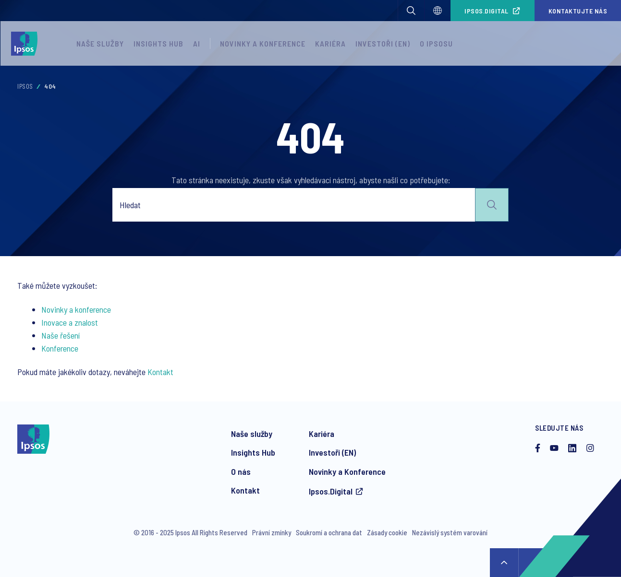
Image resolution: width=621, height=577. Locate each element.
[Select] (437, 10)
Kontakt (160, 371)
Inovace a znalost (69, 322)
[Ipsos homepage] (26, 44)
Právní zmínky (271, 532)
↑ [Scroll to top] (504, 562)
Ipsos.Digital (486, 11)
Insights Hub (158, 43)
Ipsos (25, 86)
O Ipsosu (436, 43)
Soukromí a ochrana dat (329, 532)
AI (196, 43)
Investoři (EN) (382, 43)
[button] (411, 10)
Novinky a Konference (347, 471)
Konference (59, 348)
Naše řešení (60, 335)
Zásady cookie (387, 532)
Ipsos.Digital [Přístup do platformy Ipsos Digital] (331, 491)
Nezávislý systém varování (449, 532)
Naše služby (100, 43)
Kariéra (330, 43)
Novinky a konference (262, 43)
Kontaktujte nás (578, 11)
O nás (241, 471)
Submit (492, 205)
